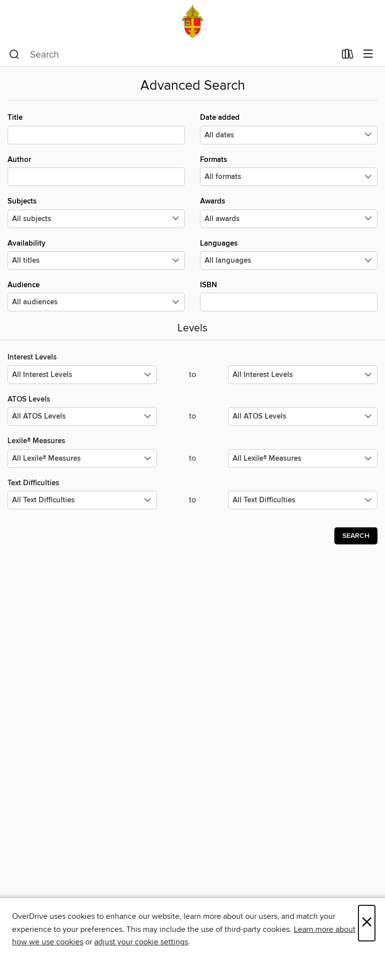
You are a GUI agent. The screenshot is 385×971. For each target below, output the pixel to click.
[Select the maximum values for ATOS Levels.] (302, 416)
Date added (288, 128)
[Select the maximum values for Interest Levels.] (302, 374)
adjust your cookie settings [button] (141, 942)
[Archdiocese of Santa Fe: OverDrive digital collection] (192, 21)
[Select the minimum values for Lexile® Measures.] (82, 458)
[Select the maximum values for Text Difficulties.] (302, 500)
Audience (96, 295)
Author (96, 170)
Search (355, 535)
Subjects (96, 212)
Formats (288, 170)
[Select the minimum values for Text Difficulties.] (82, 500)
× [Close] (366, 923)
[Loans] (347, 56)
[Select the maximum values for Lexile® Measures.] (302, 458)
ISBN (288, 295)
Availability (96, 254)
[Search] (14, 55)
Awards (288, 212)
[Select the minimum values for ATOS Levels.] (82, 416)
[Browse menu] (368, 54)
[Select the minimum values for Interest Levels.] (82, 374)
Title (96, 128)
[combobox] (172, 55)
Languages (288, 254)
